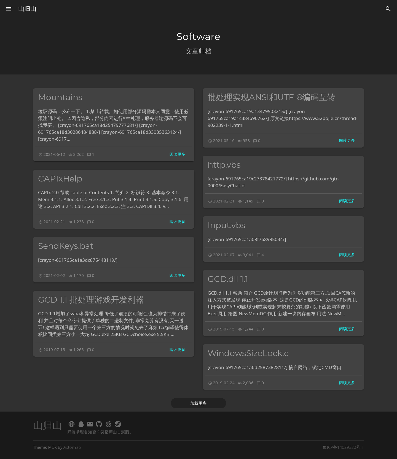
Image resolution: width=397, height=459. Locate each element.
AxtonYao (72, 447)
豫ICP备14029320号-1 (343, 447)
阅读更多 (178, 154)
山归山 (27, 8)
